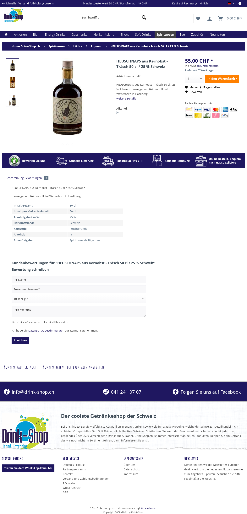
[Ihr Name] (79, 279)
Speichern (20, 340)
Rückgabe (69, 483)
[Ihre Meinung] (79, 311)
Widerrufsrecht (72, 488)
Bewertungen (36, 178)
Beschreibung (15, 178)
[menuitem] (242, 3)
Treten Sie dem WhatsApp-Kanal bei (28, 468)
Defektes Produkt (74, 465)
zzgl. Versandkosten (207, 65)
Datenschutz (132, 469)
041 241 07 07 (122, 392)
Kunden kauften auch (20, 366)
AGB (65, 492)
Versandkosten (149, 508)
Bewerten (193, 92)
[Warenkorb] (230, 18)
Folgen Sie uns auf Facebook (207, 392)
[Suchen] (144, 17)
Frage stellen (209, 87)
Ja (117, 112)
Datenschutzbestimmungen (46, 330)
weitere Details (126, 98)
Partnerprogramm (74, 469)
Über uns (129, 465)
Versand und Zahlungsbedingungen (86, 478)
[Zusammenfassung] (79, 289)
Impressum (131, 474)
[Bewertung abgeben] (79, 299)
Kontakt (68, 474)
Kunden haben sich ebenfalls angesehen (73, 366)
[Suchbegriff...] (114, 17)
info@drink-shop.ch (29, 392)
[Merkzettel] (198, 18)
